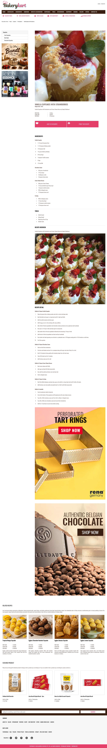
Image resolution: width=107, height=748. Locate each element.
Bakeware (26, 12)
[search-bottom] (92, 711)
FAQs (10, 732)
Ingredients (19, 12)
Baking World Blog (44, 722)
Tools (53, 12)
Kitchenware (60, 12)
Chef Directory (31, 722)
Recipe (11, 21)
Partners (21, 722)
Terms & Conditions (29, 732)
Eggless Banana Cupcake (61, 640)
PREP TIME (41, 113)
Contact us (94, 12)
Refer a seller (40, 16)
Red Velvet (6, 38)
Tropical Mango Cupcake (9, 640)
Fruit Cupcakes (20, 21)
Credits (50, 732)
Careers (52, 722)
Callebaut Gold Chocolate (8, 696)
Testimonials (5, 732)
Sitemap (37, 732)
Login (99, 4)
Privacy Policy (20, 732)
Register (103, 4)
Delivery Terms (8, 16)
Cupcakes (14, 21)
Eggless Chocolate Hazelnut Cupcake (38, 640)
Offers (87, 12)
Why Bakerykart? (54, 16)
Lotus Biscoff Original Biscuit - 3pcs (36, 696)
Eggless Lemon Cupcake (86, 640)
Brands (76, 12)
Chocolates (10, 12)
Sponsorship (15, 722)
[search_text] (41, 711)
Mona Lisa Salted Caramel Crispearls (62, 696)
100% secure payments (24, 16)
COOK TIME (41, 114)
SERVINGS (41, 116)
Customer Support (86, 16)
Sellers (82, 12)
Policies (14, 732)
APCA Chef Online (43, 732)
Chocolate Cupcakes (8, 40)
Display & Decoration (36, 12)
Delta (7, 699)
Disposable (47, 12)
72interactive (34, 699)
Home (4, 12)
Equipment (69, 12)
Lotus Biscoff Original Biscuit (86, 696)
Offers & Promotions (70, 16)
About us (5, 722)
